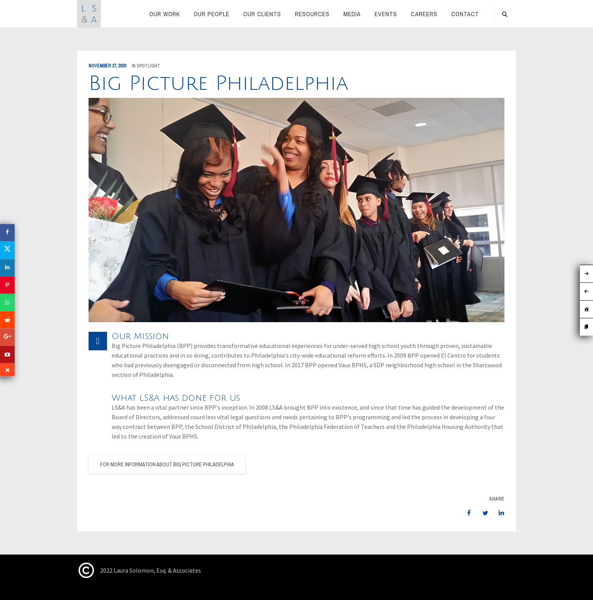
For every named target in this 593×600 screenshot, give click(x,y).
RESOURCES (312, 14)
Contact (465, 14)
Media (352, 14)
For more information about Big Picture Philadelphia (167, 464)
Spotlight (148, 66)
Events (386, 14)
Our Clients (262, 14)
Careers (424, 14)
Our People (211, 14)
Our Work (164, 14)
